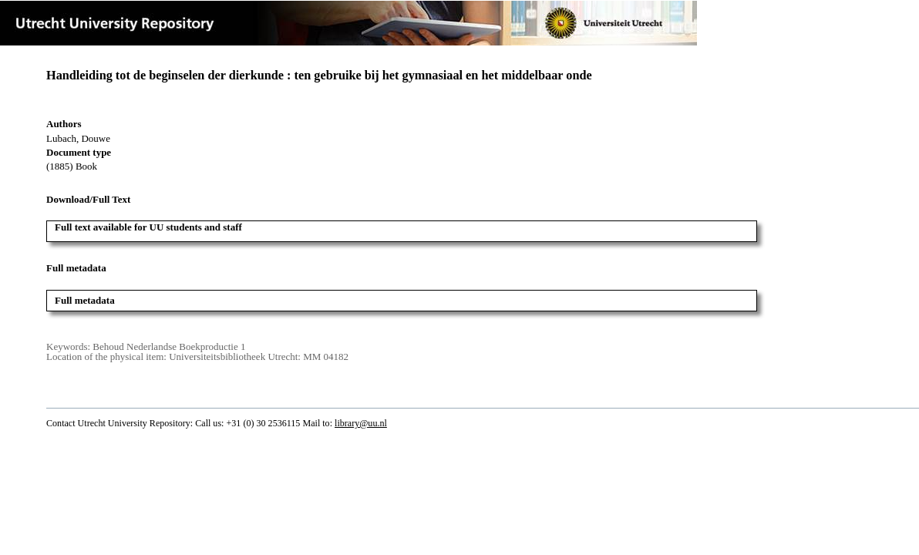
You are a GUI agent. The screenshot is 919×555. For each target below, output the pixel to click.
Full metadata (85, 300)
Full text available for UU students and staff (148, 227)
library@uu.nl (361, 423)
